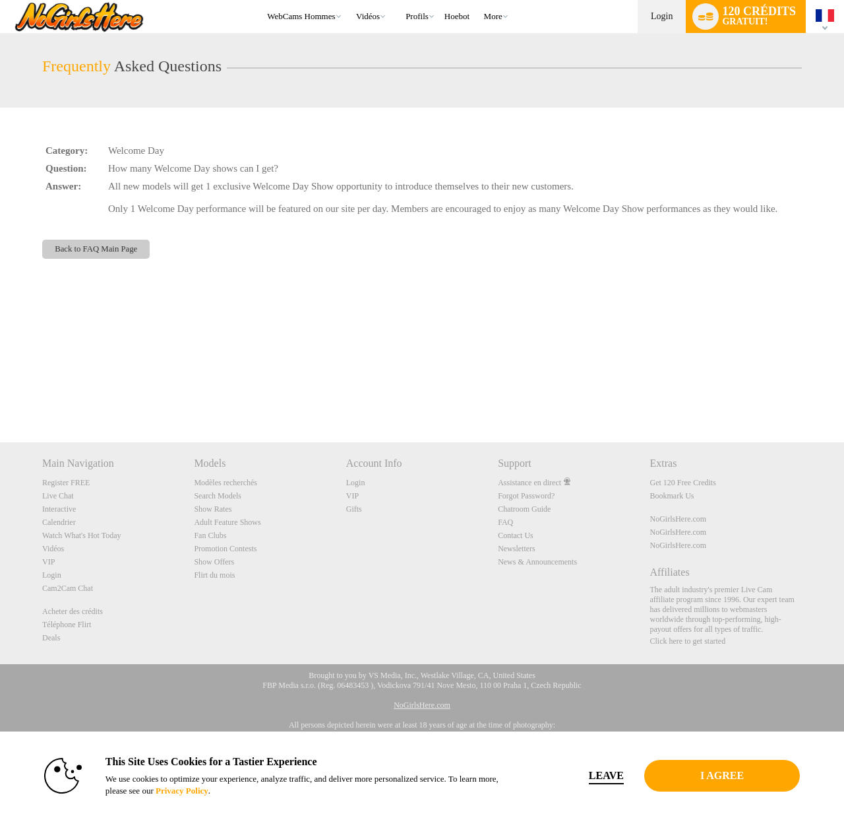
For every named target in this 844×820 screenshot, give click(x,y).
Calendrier (59, 522)
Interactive (59, 509)
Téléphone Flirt (66, 624)
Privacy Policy (182, 791)
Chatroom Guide (524, 509)
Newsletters (516, 548)
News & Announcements (537, 561)
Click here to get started (688, 641)
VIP (48, 561)
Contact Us (515, 535)
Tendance (350, 0)
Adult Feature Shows (227, 522)
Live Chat (58, 495)
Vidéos (368, 16)
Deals (51, 637)
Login (662, 16)
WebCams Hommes (301, 16)
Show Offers (214, 561)
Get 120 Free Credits (683, 482)
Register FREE (66, 482)
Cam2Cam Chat (67, 588)
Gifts (354, 509)
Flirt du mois (214, 575)
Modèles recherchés (225, 482)
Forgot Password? (526, 495)
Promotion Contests (225, 548)
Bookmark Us (672, 495)
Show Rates (212, 509)
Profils (417, 16)
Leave (606, 775)
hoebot (456, 16)
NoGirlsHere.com (678, 519)
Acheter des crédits (72, 611)
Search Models (217, 495)
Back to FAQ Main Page (96, 249)
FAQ (505, 522)
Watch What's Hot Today (81, 535)
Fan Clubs (210, 535)
